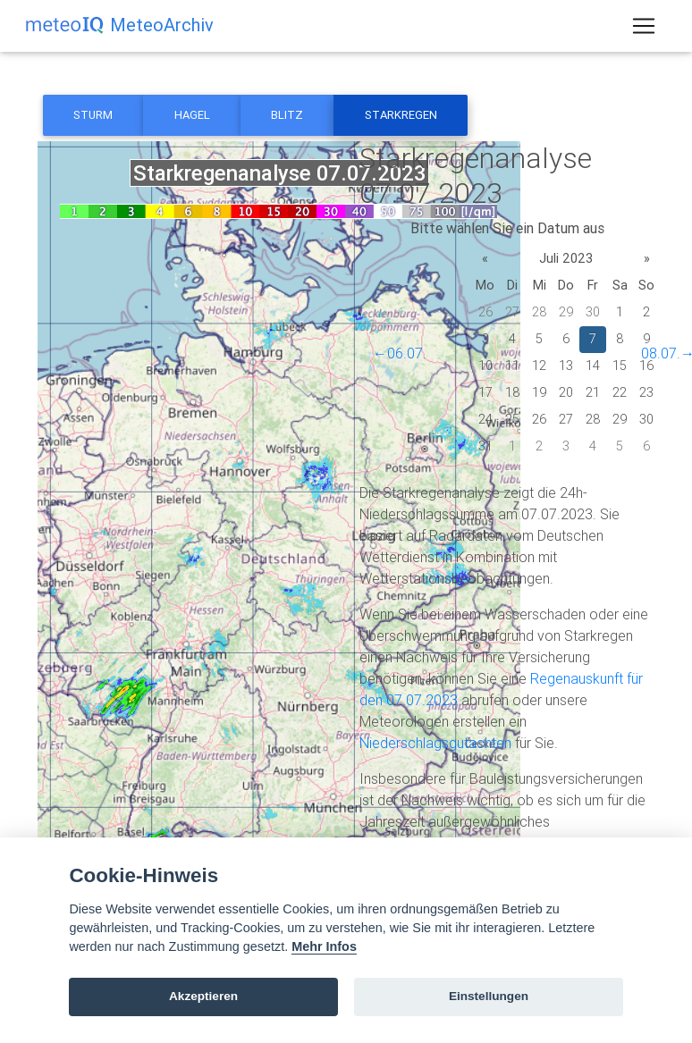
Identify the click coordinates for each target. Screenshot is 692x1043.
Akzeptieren (203, 996)
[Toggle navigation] (644, 29)
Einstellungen (488, 996)
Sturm (93, 114)
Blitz (287, 114)
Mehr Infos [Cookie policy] (324, 946)
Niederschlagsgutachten (435, 743)
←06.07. (399, 353)
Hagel (192, 114)
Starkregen (401, 114)
